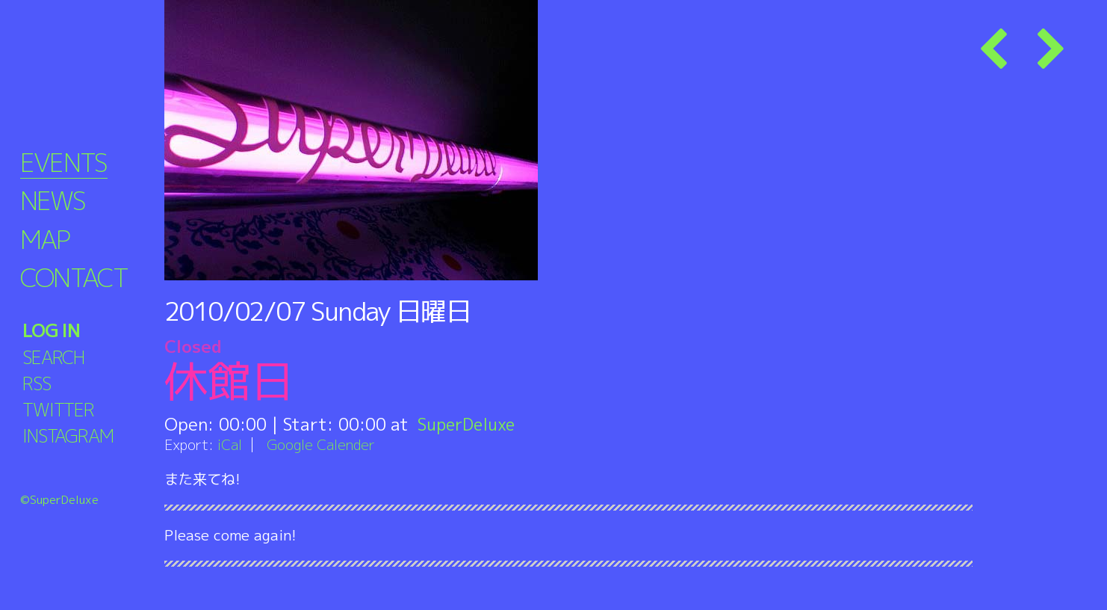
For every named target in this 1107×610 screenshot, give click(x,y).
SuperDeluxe (469, 424)
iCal (230, 444)
